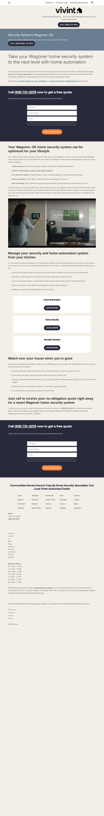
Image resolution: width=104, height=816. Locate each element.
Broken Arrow (50, 748)
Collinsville (21, 752)
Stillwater (63, 756)
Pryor (62, 744)
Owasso (62, 752)
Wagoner (21, 748)
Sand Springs (36, 756)
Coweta (76, 748)
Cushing (77, 744)
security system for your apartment (32, 150)
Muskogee (35, 744)
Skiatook (35, 752)
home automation (24, 143)
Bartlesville (49, 744)
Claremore (35, 748)
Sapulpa (48, 756)
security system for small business (63, 150)
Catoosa (48, 752)
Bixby (76, 752)
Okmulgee (63, 748)
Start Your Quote (52, 201)
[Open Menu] (9, 3)
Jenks (20, 744)
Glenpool (21, 756)
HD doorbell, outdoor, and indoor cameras (36, 239)
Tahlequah (77, 756)
